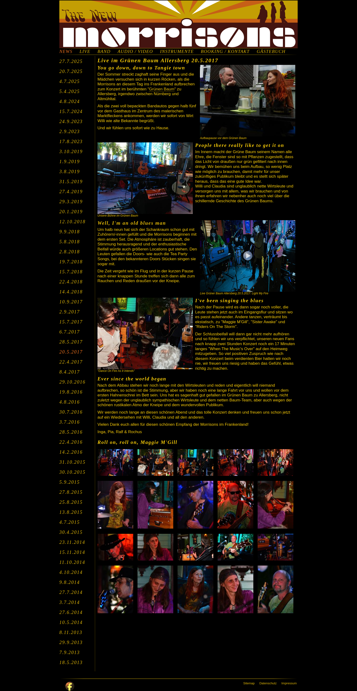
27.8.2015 (71, 492)
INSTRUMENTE (177, 51)
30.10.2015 (72, 472)
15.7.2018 (71, 271)
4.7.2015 (69, 522)
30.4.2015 (71, 532)
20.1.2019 (71, 211)
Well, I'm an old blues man (131, 223)
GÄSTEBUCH (271, 51)
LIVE (85, 51)
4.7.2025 (69, 81)
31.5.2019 (71, 181)
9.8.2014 (69, 582)
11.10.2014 (72, 562)
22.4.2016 (71, 442)
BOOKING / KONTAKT (225, 51)
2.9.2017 (69, 311)
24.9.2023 (71, 121)
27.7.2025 (71, 61)
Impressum (289, 683)
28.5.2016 (71, 432)
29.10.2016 (72, 381)
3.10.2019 (71, 151)
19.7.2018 (71, 261)
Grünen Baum (161, 89)
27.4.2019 (71, 191)
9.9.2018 (69, 231)
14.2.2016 (71, 452)
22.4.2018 (71, 281)
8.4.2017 (69, 371)
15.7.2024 (71, 111)
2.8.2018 (69, 251)
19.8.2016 (71, 392)
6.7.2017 (69, 331)
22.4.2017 (71, 361)
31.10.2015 (72, 462)
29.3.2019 (71, 201)
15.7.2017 (71, 321)
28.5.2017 (71, 341)
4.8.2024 (69, 101)
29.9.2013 (71, 642)
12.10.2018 (72, 221)
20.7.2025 (71, 71)
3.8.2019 (69, 171)
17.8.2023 (71, 141)
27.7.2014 (71, 592)
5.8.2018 (69, 241)
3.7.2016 (69, 422)
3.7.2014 (69, 602)
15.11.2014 (72, 552)
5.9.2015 (69, 482)
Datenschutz (267, 683)
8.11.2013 (70, 632)
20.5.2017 (71, 351)
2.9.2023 (69, 131)
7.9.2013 (69, 652)
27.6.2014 (71, 612)
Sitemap (249, 683)
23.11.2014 (72, 542)
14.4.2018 (71, 291)
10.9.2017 (71, 301)
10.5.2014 (71, 622)
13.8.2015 (71, 512)
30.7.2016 (71, 412)
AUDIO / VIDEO (135, 51)
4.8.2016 (69, 402)
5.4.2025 (69, 91)
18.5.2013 (71, 662)
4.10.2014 (71, 572)
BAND (104, 51)
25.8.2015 (71, 502)
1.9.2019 (69, 161)
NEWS (65, 51)
